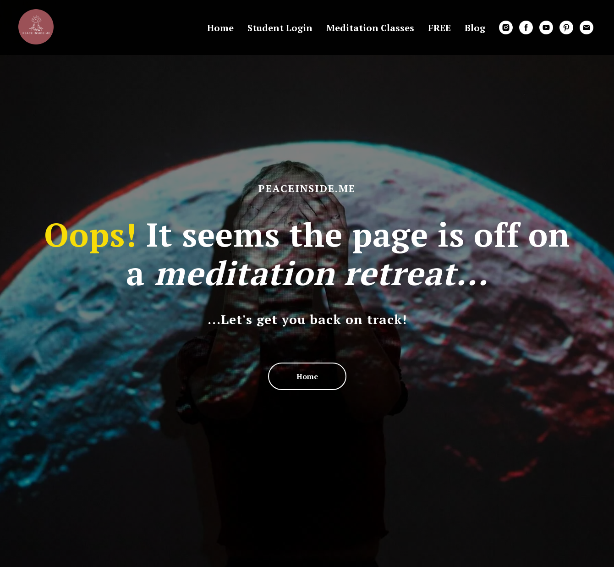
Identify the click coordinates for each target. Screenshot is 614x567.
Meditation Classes (370, 28)
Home (220, 28)
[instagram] (506, 27)
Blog (475, 28)
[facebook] (526, 27)
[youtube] (546, 27)
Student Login (279, 28)
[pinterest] (566, 27)
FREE (439, 28)
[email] (586, 27)
